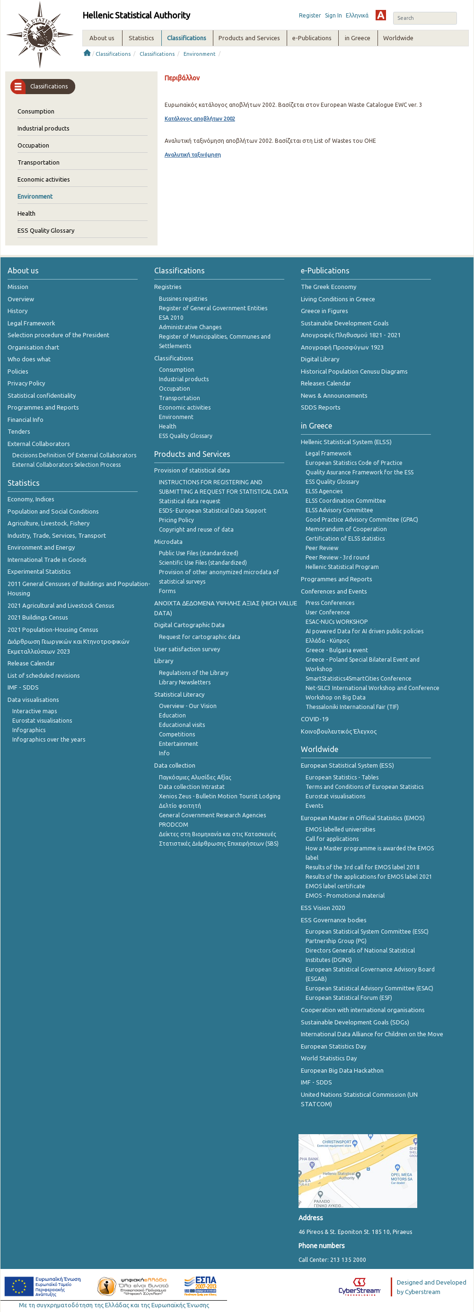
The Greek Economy (328, 286)
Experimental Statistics (39, 571)
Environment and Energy (41, 547)
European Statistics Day (333, 1046)
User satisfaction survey (187, 649)
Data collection (174, 765)
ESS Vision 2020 (323, 907)
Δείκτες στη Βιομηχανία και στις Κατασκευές (217, 834)
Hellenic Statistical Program (342, 567)
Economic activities (44, 179)
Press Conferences (330, 603)
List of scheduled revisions (44, 675)
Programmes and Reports (43, 407)
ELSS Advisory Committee (339, 510)
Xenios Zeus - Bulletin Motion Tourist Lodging (220, 796)
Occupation (33, 145)
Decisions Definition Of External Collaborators (74, 455)
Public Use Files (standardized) (198, 553)
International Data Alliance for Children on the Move (372, 1034)
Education (172, 715)
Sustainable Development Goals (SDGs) (355, 1022)
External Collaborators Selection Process (66, 465)
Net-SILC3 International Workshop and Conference (372, 688)
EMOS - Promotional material (345, 895)
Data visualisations (33, 699)
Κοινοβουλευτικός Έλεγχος (339, 731)
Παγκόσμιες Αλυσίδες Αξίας (195, 777)
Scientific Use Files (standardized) (203, 563)
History (17, 310)
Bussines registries (183, 299)
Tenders (19, 431)
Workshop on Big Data (336, 697)
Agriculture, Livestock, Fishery (48, 523)
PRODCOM (173, 825)
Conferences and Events (334, 591)
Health (26, 213)
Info (164, 753)
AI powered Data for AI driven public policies (364, 631)
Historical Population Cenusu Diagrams (354, 371)
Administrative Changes (190, 327)
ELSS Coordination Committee (346, 501)
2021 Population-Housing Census (53, 629)
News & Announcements (334, 395)
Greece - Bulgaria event (337, 650)
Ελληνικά (357, 15)
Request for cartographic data (199, 637)
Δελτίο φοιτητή (180, 806)
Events (314, 806)
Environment (200, 54)
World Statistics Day (329, 1058)
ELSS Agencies (324, 491)
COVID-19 (314, 719)
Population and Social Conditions (53, 511)
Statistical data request (189, 501)
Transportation (39, 162)
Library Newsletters (185, 682)
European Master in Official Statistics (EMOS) (363, 817)
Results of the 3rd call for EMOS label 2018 (363, 867)
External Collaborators (39, 443)
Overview (21, 299)
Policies (18, 371)
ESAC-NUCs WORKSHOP (337, 622)
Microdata (168, 541)
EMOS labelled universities (340, 829)
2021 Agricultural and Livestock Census (61, 605)
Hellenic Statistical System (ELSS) (346, 441)
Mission (18, 286)
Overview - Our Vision (188, 706)
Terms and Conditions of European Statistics (364, 787)
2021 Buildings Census (38, 617)
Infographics (28, 730)
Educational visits (182, 725)
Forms (167, 591)
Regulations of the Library (193, 673)
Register (310, 15)
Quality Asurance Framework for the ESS (359, 472)
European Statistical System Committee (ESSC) (367, 931)
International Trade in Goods (47, 559)
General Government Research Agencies (212, 815)
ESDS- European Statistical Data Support (212, 510)
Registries (168, 286)
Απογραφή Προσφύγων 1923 (342, 347)
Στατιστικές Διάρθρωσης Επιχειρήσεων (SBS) (219, 843)
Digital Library (320, 359)
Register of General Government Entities (213, 308)
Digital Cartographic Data (189, 624)
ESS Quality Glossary (46, 230)
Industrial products (44, 128)
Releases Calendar (326, 383)
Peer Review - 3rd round (337, 557)
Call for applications (332, 839)
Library (163, 660)
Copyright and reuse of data (196, 529)
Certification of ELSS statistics (345, 538)
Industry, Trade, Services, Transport (57, 535)
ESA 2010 (171, 318)
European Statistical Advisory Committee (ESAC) (369, 988)
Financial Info (26, 419)
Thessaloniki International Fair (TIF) (352, 707)
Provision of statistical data (192, 470)
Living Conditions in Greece (338, 299)
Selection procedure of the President (58, 335)
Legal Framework (31, 323)
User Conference (328, 612)
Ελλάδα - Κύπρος (328, 641)
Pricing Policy (176, 520)
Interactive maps (34, 711)
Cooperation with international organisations (363, 1009)
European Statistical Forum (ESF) (349, 998)
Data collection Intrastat (192, 787)
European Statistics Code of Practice (354, 463)
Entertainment (178, 744)
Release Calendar (31, 663)
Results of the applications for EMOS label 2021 (369, 877)
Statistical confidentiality (42, 395)
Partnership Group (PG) (336, 941)
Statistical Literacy (179, 694)
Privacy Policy (26, 383)
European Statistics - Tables (342, 777)
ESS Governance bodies (334, 920)
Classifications (113, 54)
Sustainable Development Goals (345, 323)
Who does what (29, 359)
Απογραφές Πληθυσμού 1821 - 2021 (351, 335)
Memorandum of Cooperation (346, 529)
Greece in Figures (324, 310)
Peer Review (322, 548)
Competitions (177, 734)
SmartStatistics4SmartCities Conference (359, 678)
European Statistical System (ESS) (347, 765)
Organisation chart (33, 347)
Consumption (36, 111)
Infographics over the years (48, 739)
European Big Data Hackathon (342, 1070)
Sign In (333, 15)
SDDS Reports (321, 407)
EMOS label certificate (335, 886)
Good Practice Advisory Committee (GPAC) (362, 519)
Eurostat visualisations (42, 720)
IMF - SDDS (23, 687)
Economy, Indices (31, 499)
